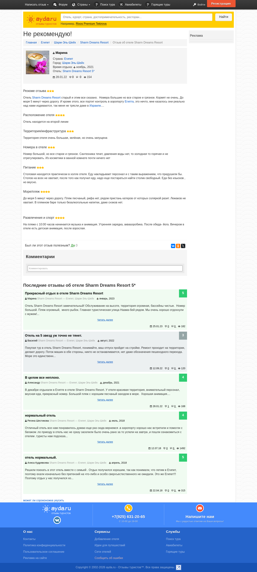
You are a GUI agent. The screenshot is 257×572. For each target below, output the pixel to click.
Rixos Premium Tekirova (91, 23)
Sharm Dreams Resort (94, 42)
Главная (31, 42)
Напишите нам (200, 516)
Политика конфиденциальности (44, 545)
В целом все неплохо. (42, 377)
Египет (45, 42)
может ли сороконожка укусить (43, 500)
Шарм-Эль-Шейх (65, 42)
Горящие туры (157, 5)
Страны (80, 5)
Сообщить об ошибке (109, 557)
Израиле (95, 105)
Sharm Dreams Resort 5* (79, 71)
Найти (223, 17)
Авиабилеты (130, 5)
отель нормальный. (41, 457)
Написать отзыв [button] (37, 4)
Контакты (29, 539)
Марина (60, 53)
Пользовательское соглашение (43, 551)
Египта (129, 101)
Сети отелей (103, 551)
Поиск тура (104, 5)
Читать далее (105, 319)
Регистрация (221, 3)
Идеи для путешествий (110, 545)
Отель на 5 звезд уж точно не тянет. (53, 335)
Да (73, 245)
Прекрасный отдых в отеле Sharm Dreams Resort (64, 293)
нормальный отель (40, 415)
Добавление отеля (107, 539)
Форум (59, 5)
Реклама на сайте (35, 557)
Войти (198, 5)
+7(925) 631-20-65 (128, 516)
